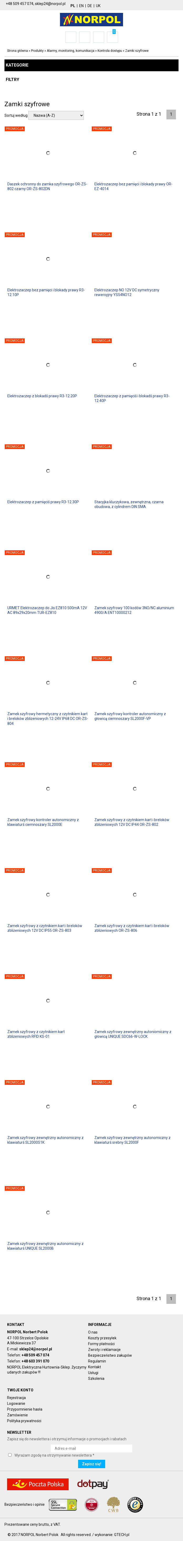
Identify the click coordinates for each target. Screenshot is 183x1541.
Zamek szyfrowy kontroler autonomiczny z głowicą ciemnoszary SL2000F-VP (130, 716)
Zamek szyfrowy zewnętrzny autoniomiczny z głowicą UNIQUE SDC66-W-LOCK (132, 1034)
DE (90, 6)
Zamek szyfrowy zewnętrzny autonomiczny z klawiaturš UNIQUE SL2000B (45, 1246)
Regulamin (97, 1361)
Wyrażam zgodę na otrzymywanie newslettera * (54, 1455)
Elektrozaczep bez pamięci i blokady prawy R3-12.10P (46, 292)
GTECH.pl (121, 1535)
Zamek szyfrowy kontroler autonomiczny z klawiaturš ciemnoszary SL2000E (43, 822)
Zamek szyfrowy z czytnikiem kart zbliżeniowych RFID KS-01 (36, 1034)
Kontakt (94, 1367)
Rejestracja (16, 1398)
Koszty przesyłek (102, 1338)
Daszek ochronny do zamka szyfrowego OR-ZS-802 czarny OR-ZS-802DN (47, 186)
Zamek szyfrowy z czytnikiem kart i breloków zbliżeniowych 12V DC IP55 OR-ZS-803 (44, 928)
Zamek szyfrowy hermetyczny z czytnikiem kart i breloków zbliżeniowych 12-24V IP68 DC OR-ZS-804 (47, 718)
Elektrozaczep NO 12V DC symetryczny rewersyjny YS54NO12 (126, 292)
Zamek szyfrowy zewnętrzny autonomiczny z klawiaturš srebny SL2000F (132, 1140)
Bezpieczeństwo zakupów (110, 1355)
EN (81, 6)
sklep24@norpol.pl (35, 1349)
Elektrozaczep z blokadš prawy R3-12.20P (42, 396)
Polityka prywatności (24, 1421)
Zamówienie (17, 1415)
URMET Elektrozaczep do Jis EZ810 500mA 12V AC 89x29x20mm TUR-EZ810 (47, 610)
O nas (93, 1332)
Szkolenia (96, 1378)
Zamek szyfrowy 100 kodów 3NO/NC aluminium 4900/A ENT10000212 (134, 610)
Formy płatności (101, 1344)
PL (72, 6)
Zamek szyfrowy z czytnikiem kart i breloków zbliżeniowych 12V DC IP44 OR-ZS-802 (131, 822)
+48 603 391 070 (35, 1361)
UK (98, 6)
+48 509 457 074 (35, 1355)
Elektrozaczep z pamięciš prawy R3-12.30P (43, 502)
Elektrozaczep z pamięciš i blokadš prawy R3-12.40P (132, 398)
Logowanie (16, 1403)
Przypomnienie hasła (24, 1409)
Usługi (93, 1373)
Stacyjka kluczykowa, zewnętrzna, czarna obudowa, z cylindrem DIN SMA (129, 504)
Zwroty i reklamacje (104, 1349)
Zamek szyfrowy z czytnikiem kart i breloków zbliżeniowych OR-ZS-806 (131, 928)
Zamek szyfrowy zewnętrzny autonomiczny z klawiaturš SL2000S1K (45, 1140)
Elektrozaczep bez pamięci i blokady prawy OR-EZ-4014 (133, 186)
